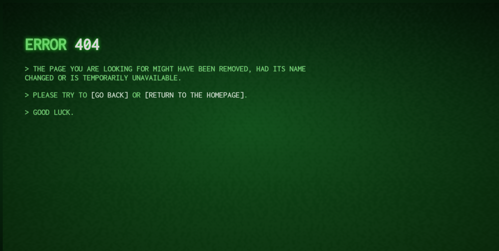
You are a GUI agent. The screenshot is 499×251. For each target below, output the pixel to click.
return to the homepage (194, 94)
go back (109, 94)
